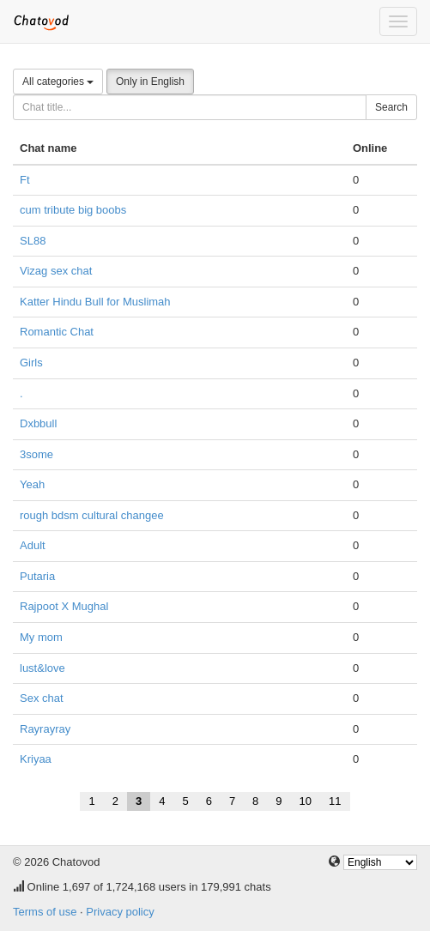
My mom (41, 637)
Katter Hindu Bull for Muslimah (95, 301)
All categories (58, 82)
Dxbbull (38, 423)
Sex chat (42, 698)
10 (306, 801)
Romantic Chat (57, 331)
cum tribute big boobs (73, 209)
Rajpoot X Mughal (64, 606)
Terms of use (44, 911)
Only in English (150, 82)
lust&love (42, 668)
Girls (31, 362)
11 (335, 801)
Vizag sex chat (56, 270)
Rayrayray (45, 728)
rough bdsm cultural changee (92, 515)
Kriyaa (35, 759)
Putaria (37, 576)
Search (391, 107)
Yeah (32, 484)
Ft (25, 179)
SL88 (32, 240)
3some (36, 454)
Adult (32, 545)
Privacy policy (120, 911)
